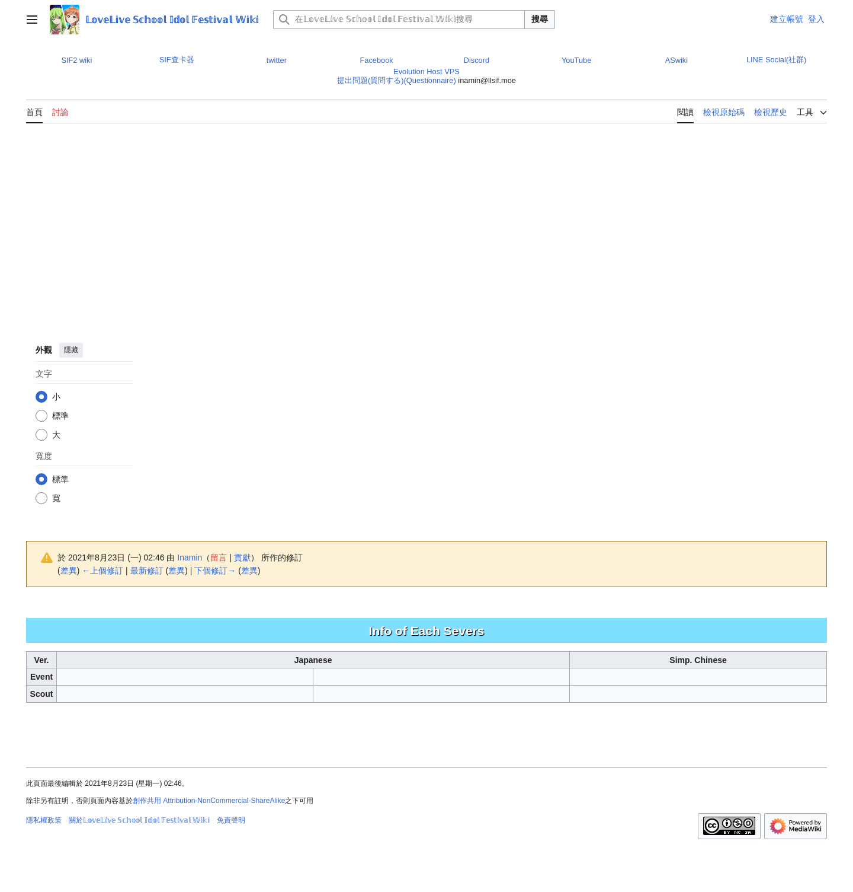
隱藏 (71, 350)
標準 (60, 415)
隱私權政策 (44, 820)
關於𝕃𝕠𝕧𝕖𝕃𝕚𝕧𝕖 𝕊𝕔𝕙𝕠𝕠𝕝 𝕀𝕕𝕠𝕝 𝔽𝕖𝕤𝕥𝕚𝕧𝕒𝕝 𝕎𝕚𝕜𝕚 (139, 820)
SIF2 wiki (76, 60)
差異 (68, 570)
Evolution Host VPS (426, 71)
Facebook (376, 60)
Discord (476, 60)
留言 (218, 557)
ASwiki (676, 60)
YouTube (576, 60)
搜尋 (539, 19)
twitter (277, 60)
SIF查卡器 (176, 59)
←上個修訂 (102, 570)
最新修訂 (146, 570)
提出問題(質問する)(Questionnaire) (396, 80)
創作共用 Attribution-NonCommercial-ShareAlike (209, 801)
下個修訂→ (215, 570)
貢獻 (242, 557)
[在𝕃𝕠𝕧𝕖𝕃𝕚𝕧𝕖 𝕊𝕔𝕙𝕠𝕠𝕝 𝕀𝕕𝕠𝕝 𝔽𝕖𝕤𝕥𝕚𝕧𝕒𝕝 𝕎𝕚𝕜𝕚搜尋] (399, 19)
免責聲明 (231, 820)
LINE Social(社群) (776, 59)
